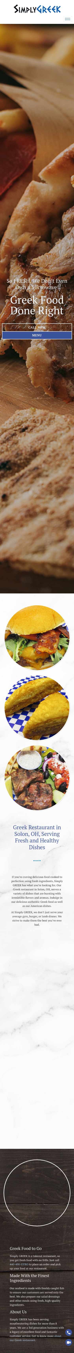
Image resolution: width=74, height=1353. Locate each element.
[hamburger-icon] (67, 19)
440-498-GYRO (29, 1282)
